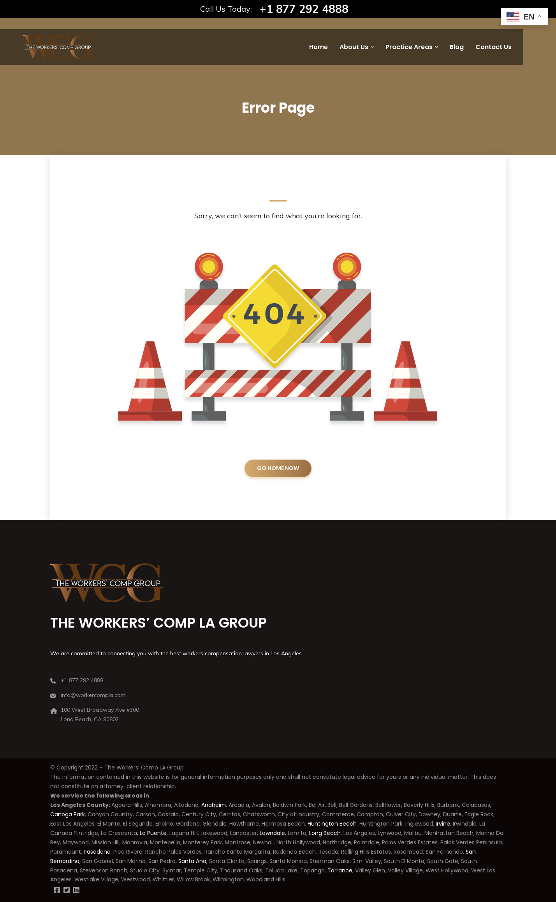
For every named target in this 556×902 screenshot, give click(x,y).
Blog (457, 46)
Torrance (339, 870)
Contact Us (493, 46)
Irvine (443, 824)
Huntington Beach (331, 824)
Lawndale (272, 833)
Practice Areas (409, 46)
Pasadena (97, 852)
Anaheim (213, 805)
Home (318, 46)
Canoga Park (67, 814)
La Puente (153, 833)
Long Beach (325, 833)
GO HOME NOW (278, 468)
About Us (354, 46)
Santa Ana (192, 861)
